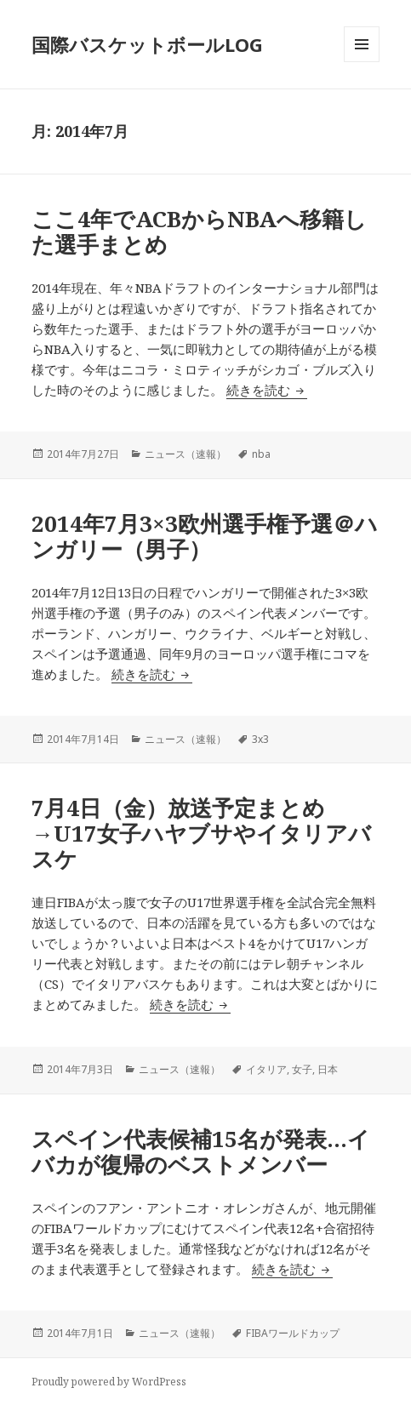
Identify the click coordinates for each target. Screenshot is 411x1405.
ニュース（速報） (185, 454)
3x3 (260, 739)
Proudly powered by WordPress (108, 1381)
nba (261, 454)
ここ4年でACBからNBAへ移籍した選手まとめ (199, 231)
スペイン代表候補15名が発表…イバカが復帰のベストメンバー (200, 1151)
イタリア (266, 1069)
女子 (302, 1069)
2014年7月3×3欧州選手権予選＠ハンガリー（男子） (204, 536)
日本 (327, 1069)
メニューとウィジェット (361, 61)
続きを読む (266, 389)
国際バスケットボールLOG (147, 44)
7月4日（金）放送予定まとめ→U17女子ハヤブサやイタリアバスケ (201, 833)
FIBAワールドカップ (293, 1333)
